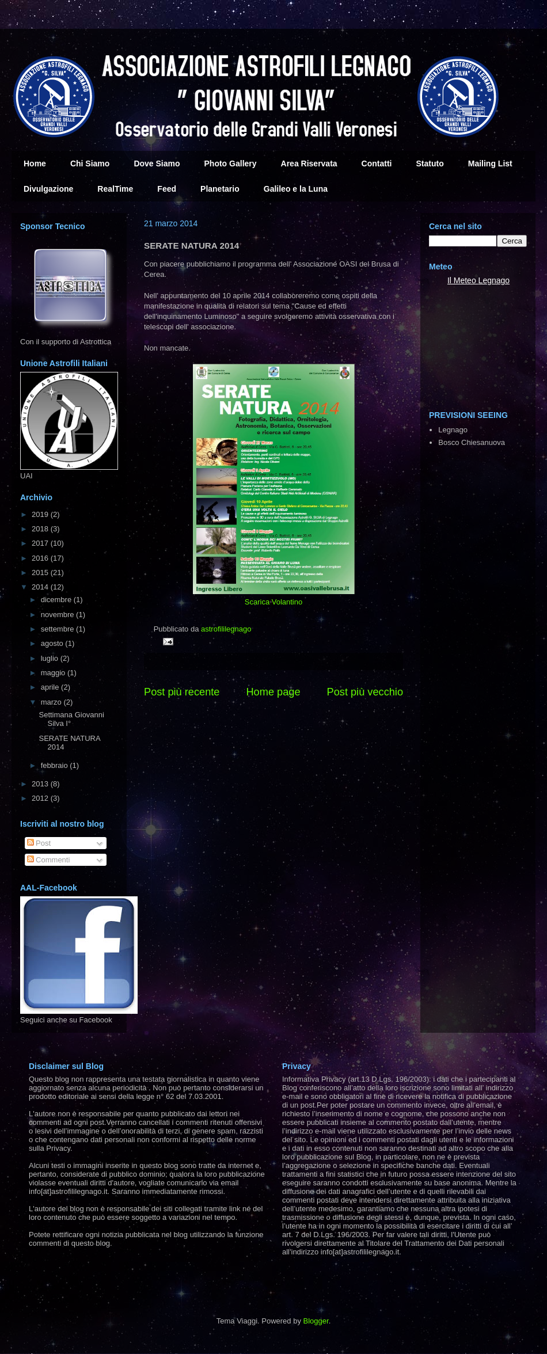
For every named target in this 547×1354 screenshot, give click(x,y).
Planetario (220, 188)
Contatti (377, 163)
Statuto (430, 163)
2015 (41, 572)
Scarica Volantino (273, 602)
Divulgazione (48, 188)
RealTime (115, 188)
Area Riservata (309, 163)
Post (39, 843)
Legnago (494, 280)
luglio (50, 658)
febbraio (55, 765)
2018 (41, 528)
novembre (58, 614)
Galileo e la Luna (296, 188)
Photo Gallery (230, 163)
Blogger (316, 1321)
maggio (54, 672)
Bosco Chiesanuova (471, 442)
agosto (53, 643)
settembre (58, 629)
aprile (51, 687)
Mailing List (490, 163)
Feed (166, 188)
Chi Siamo (89, 163)
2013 (41, 783)
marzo (52, 702)
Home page (273, 692)
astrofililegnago (226, 629)
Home (35, 163)
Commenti (48, 859)
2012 (41, 798)
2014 (41, 587)
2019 (41, 514)
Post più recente (181, 692)
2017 (41, 543)
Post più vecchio (365, 692)
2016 (41, 558)
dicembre (57, 599)
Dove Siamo (157, 163)
